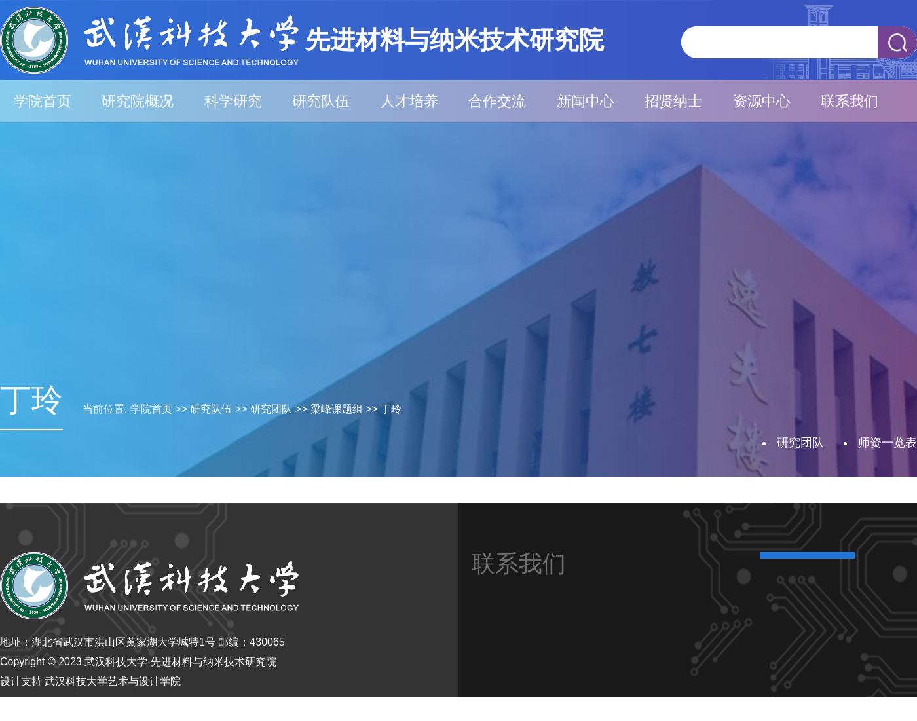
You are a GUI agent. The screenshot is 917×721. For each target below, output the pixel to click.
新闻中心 (585, 101)
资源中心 (762, 101)
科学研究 (233, 101)
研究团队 (271, 409)
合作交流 (497, 101)
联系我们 (849, 101)
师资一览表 (887, 442)
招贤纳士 (673, 101)
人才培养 (409, 101)
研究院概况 (138, 101)
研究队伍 (321, 101)
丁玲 (391, 409)
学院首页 (42, 101)
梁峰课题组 (336, 409)
